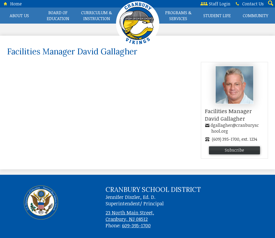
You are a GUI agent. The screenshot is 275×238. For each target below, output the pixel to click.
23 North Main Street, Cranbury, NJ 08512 (130, 215)
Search (270, 4)
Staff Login (215, 4)
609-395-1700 (136, 225)
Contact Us (249, 4)
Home (12, 4)
